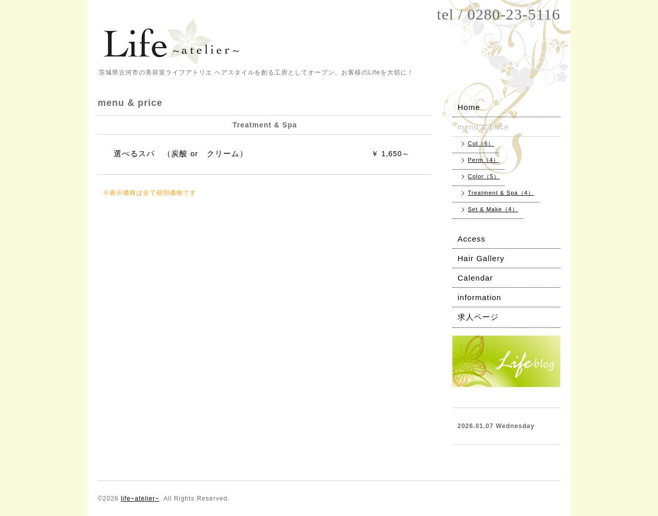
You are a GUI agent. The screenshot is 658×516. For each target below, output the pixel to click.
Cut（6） (481, 143)
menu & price (483, 126)
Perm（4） (483, 160)
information (479, 297)
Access (471, 238)
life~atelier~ (140, 498)
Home (469, 107)
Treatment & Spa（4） (501, 193)
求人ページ (478, 316)
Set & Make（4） (493, 209)
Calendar (475, 277)
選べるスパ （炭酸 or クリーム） (181, 153)
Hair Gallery (481, 258)
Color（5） (484, 176)
